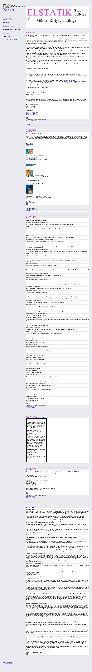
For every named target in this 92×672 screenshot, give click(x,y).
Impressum (28, 124)
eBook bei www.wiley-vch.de (32, 180)
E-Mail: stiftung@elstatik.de (9, 10)
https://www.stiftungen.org (69, 80)
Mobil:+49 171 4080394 (8, 9)
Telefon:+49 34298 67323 (9, 8)
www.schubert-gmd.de (31, 202)
